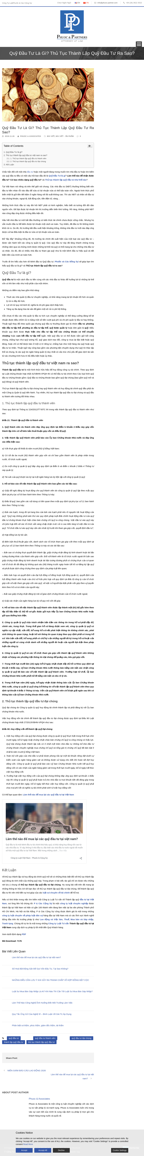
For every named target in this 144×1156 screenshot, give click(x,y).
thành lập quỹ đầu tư (13, 1042)
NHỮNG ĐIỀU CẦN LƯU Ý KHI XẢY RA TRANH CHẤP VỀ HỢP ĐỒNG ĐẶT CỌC (50, 980)
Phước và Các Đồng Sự (66, 261)
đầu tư (30, 172)
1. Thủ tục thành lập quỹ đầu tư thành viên (28, 158)
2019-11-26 (9, 136)
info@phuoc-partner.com (107, 3)
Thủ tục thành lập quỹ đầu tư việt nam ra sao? (26, 155)
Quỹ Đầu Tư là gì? (14, 152)
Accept (24, 1150)
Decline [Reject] (61, 1150)
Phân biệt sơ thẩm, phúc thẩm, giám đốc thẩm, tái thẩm (38, 1025)
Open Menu (139, 44)
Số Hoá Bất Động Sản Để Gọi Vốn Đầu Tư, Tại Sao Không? (40, 968)
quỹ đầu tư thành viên (45, 1038)
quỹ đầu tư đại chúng (81, 1038)
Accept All (42, 1150)
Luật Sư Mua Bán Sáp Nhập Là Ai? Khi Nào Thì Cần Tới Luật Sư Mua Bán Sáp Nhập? (52, 991)
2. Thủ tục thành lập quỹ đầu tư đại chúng (28, 161)
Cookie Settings (120, 1150)
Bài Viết (51, 136)
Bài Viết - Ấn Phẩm (65, 136)
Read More (28, 1144)
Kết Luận (10, 164)
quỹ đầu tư (14, 1038)
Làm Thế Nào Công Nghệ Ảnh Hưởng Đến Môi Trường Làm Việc (42, 1003)
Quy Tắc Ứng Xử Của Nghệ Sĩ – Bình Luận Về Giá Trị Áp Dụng (41, 1014)
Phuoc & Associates (30, 136)
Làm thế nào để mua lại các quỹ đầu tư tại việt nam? (36, 957)
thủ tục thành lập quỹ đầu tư (41, 1042)
